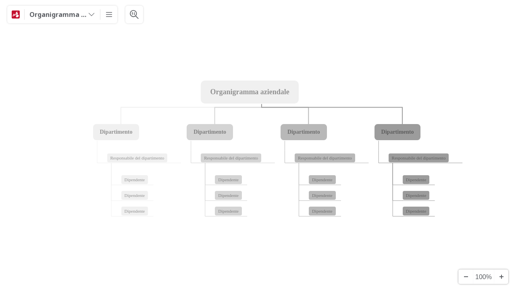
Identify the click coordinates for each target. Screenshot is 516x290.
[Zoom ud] (465, 276)
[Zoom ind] (501, 276)
